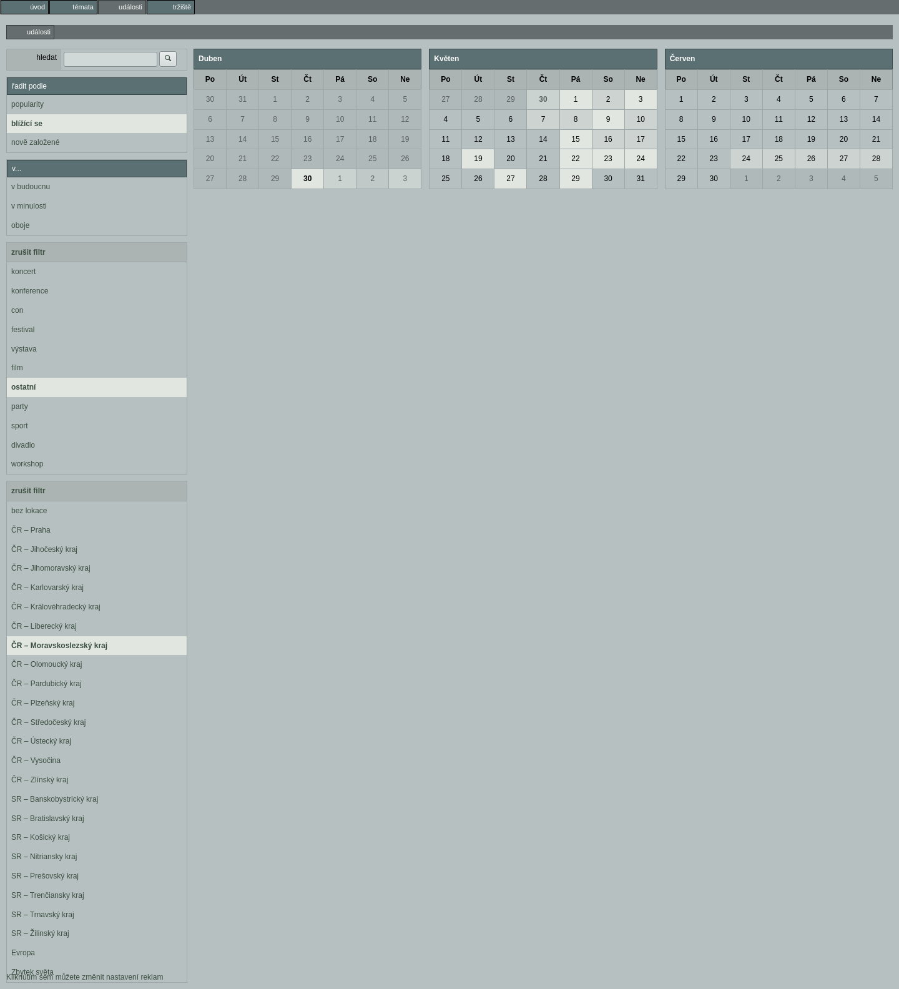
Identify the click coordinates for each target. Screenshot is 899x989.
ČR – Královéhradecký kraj (56, 607)
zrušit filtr (28, 252)
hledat (46, 57)
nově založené (35, 142)
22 (275, 158)
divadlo (23, 445)
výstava (24, 349)
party (19, 406)
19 (405, 139)
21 (242, 158)
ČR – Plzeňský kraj (42, 703)
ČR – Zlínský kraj (39, 779)
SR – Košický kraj (40, 837)
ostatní (23, 387)
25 (372, 158)
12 (405, 119)
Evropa (23, 952)
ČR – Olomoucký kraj (46, 664)
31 (242, 99)
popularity (27, 104)
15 (275, 139)
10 (340, 119)
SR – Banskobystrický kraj (54, 799)
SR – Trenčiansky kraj (47, 895)
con (17, 310)
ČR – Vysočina (36, 760)
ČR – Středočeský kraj (48, 722)
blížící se (26, 123)
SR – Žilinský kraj (40, 933)
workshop (27, 464)
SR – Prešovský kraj (45, 876)
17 (340, 139)
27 (210, 178)
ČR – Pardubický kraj (46, 683)
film (17, 367)
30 (210, 99)
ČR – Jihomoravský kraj (51, 568)
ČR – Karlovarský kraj (47, 587)
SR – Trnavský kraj (42, 914)
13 (210, 139)
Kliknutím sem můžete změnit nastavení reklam (84, 977)
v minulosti (29, 206)
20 (210, 158)
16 (307, 139)
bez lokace (29, 510)
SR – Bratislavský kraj (47, 818)
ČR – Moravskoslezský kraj (59, 645)
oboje (20, 225)
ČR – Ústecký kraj (41, 741)
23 (307, 158)
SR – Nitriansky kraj (44, 856)
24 (340, 158)
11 (372, 119)
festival (22, 329)
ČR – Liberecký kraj (44, 626)
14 (242, 139)
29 (275, 178)
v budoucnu (30, 186)
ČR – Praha (31, 530)
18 (372, 139)
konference (29, 291)
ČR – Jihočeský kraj (44, 549)
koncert (23, 271)
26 (405, 158)
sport (19, 425)
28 (242, 178)
